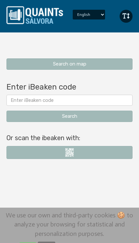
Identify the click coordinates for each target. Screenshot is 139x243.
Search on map (69, 64)
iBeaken (34, 14)
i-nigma (69, 152)
